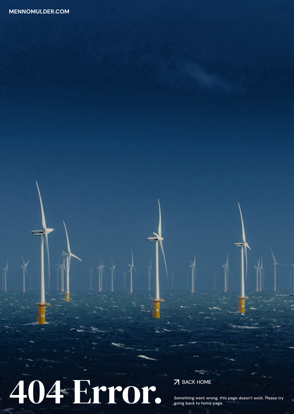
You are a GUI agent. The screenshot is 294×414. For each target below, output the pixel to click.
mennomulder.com (39, 11)
